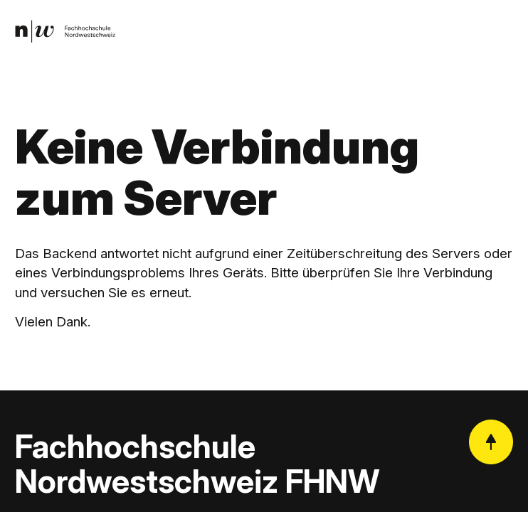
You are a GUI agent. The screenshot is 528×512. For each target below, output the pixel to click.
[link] (65, 31)
